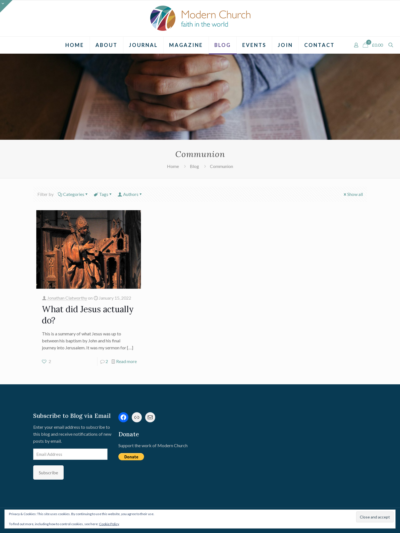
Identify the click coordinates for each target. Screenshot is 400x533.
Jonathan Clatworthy (67, 297)
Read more (126, 361)
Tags (103, 194)
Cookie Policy (109, 524)
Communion (221, 166)
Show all (353, 194)
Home (173, 166)
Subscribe (48, 472)
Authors (130, 194)
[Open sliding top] (6, 6)
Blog (194, 166)
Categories (73, 194)
